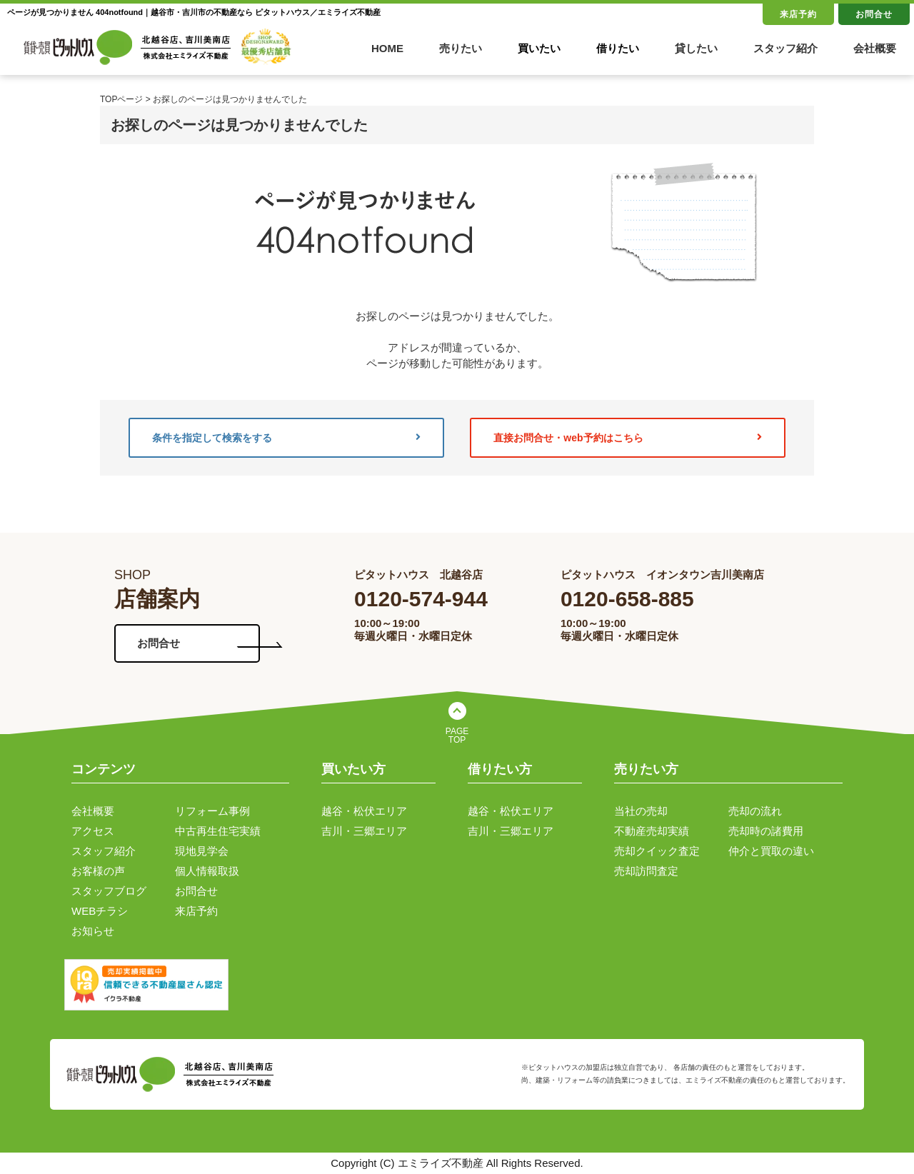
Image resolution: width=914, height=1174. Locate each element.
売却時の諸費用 (765, 831)
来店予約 (798, 14)
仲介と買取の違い (771, 851)
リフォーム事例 (212, 811)
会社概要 (874, 48)
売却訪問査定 (646, 871)
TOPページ (121, 99)
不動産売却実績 (651, 831)
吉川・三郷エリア (364, 831)
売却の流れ (755, 811)
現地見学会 (201, 851)
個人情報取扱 (207, 871)
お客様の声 (98, 871)
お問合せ (874, 14)
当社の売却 (641, 811)
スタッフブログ (108, 891)
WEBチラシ (99, 911)
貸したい (696, 48)
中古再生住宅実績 (218, 831)
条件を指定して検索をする (286, 437)
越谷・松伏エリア (364, 811)
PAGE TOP (457, 735)
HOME (387, 48)
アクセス (92, 831)
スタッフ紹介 (785, 48)
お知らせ (92, 931)
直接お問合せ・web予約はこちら (627, 437)
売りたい (460, 48)
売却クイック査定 (657, 851)
